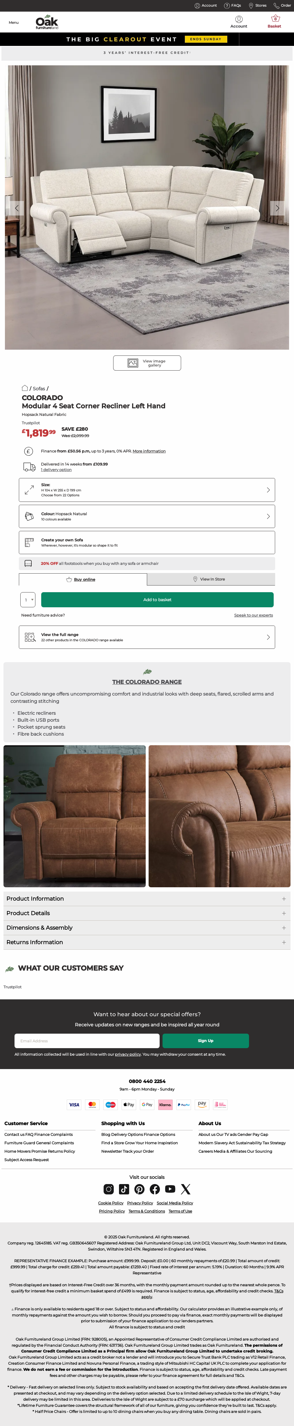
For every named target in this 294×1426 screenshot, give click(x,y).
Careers (206, 1151)
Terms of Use (180, 1211)
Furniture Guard (19, 1143)
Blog (105, 1134)
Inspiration (168, 1143)
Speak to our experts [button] (253, 615)
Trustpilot (31, 423)
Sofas (39, 388)
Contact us (14, 1134)
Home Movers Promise (25, 1151)
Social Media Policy (175, 1203)
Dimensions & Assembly (39, 927)
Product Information (35, 898)
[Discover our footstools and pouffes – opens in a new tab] (99, 563)
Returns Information (34, 942)
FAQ (29, 1134)
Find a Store (112, 1143)
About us (207, 1134)
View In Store (208, 579)
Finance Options (159, 1134)
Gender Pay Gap (252, 1134)
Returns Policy (61, 1151)
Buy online (80, 579)
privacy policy (128, 1054)
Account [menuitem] (238, 22)
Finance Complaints (53, 1134)
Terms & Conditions (147, 1211)
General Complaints (55, 1143)
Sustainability (249, 1143)
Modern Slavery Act (217, 1143)
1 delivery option (56, 469)
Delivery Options (127, 1134)
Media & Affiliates (230, 1151)
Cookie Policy (110, 1203)
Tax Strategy (274, 1143)
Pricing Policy (112, 1211)
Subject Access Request (26, 1159)
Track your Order (138, 1151)
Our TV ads (226, 1134)
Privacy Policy (140, 1203)
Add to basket (157, 599)
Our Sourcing (259, 1151)
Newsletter (111, 1151)
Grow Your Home (141, 1143)
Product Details (28, 913)
